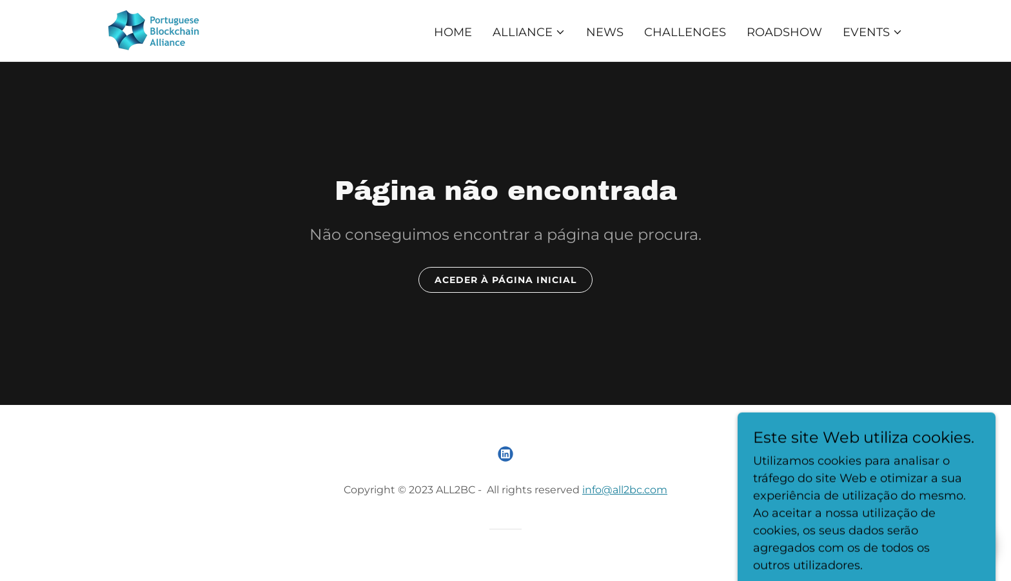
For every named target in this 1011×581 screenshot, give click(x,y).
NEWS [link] (604, 32)
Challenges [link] (685, 32)
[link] (155, 30)
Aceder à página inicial (505, 280)
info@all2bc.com (624, 490)
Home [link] (453, 32)
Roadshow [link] (784, 32)
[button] (529, 32)
